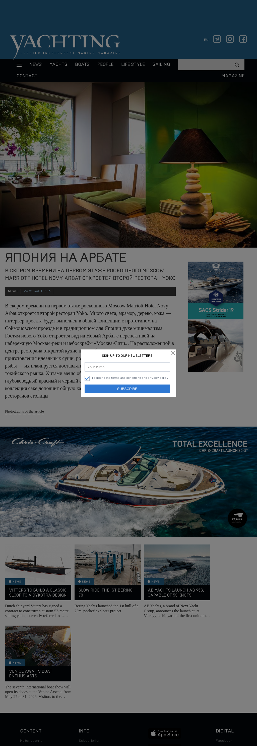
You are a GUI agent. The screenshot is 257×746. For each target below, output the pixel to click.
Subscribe (127, 389)
